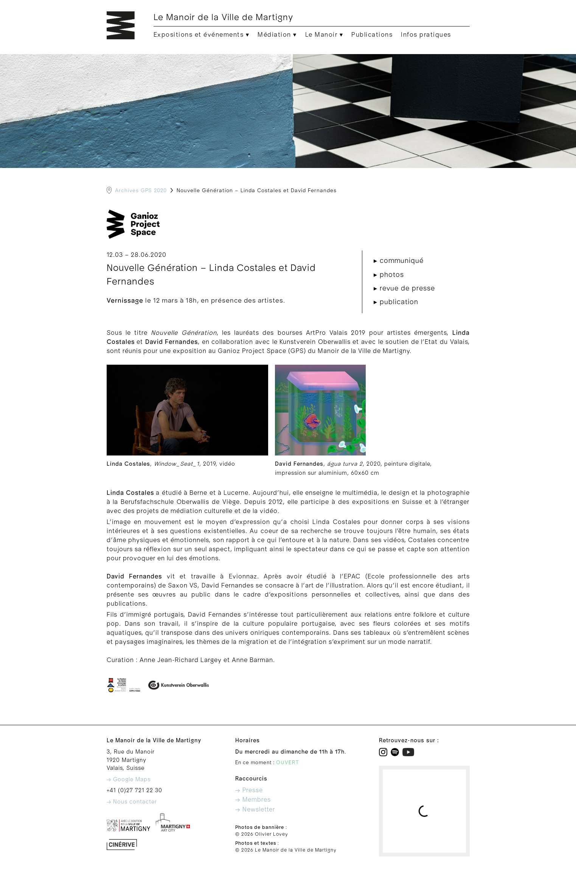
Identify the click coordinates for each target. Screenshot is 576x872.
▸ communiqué (399, 260)
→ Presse (249, 790)
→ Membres (253, 800)
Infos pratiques (426, 35)
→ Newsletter (255, 810)
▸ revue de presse (404, 288)
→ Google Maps (129, 779)
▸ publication (396, 302)
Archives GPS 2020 (141, 190)
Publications (372, 35)
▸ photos (389, 274)
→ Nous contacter (132, 802)
